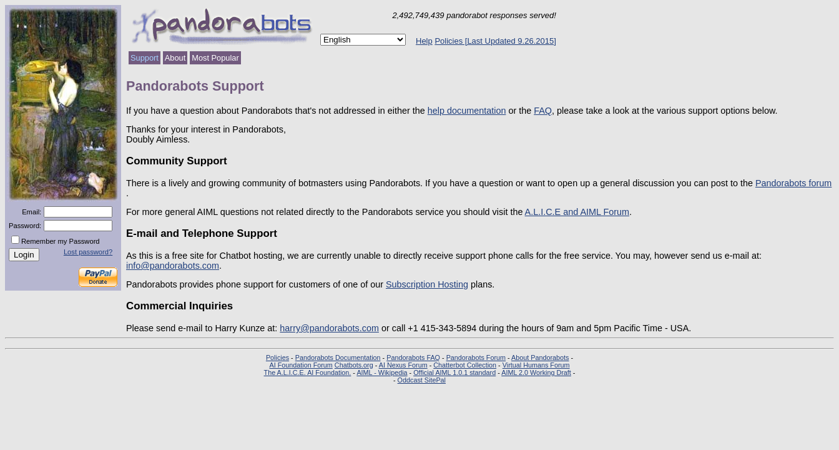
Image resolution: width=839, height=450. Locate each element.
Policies (277, 357)
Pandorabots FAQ (413, 357)
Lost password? (88, 252)
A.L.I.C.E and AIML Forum (577, 212)
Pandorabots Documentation (338, 357)
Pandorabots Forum (476, 357)
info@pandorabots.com (172, 266)
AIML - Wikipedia (381, 372)
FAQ (543, 111)
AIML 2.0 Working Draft (536, 372)
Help (424, 41)
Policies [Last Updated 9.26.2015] (495, 41)
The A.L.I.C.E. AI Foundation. (307, 372)
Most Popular (215, 57)
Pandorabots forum (793, 183)
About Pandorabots (540, 357)
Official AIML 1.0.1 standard (454, 372)
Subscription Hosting (427, 284)
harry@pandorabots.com (329, 328)
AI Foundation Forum (300, 365)
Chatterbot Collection (464, 365)
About (175, 57)
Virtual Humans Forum (536, 365)
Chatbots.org (354, 365)
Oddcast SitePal (422, 380)
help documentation (467, 111)
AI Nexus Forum (403, 365)
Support (144, 57)
